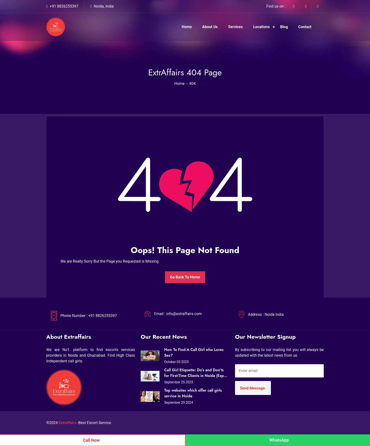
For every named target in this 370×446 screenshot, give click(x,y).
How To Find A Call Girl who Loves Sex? (193, 352)
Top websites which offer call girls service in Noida (193, 393)
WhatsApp (279, 439)
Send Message (252, 388)
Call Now (91, 440)
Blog (284, 27)
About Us (210, 27)
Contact (304, 27)
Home (187, 27)
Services (235, 27)
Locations (261, 27)
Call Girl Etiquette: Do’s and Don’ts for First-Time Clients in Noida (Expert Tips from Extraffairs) (196, 373)
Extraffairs (67, 422)
